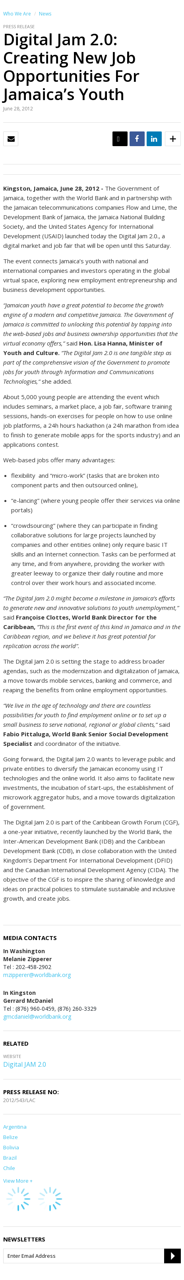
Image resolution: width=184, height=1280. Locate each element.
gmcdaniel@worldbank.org (37, 1016)
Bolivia (11, 1147)
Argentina (15, 1126)
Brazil (10, 1157)
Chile (9, 1168)
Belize (10, 1137)
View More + (18, 1180)
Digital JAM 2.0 (24, 1064)
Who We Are (17, 13)
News (45, 13)
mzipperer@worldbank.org (37, 975)
